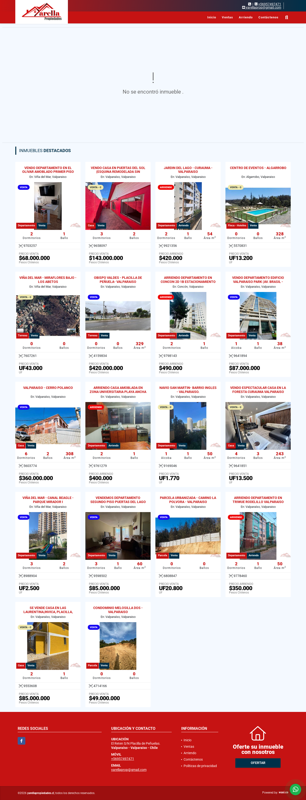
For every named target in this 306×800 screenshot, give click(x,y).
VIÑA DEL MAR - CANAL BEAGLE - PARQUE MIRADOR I (48, 500)
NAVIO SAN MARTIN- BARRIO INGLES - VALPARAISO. (188, 390)
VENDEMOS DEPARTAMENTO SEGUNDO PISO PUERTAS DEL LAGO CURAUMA (118, 502)
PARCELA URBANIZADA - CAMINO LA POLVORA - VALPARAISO (188, 500)
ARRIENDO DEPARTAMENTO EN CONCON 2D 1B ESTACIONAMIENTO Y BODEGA (188, 282)
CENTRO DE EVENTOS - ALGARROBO (258, 168)
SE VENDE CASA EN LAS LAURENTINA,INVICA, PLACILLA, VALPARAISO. (48, 612)
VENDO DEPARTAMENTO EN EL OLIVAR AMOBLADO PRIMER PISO (48, 170)
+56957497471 (269, 4)
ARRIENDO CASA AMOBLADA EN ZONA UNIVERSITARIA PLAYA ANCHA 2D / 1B (118, 392)
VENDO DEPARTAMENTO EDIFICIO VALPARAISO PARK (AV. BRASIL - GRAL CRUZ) (258, 282)
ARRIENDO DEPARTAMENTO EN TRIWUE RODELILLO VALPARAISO (258, 500)
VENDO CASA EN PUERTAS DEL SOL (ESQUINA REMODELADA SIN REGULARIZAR (118, 172)
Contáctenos (268, 17)
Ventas (227, 17)
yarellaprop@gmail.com (129, 770)
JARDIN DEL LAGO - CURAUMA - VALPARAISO (188, 170)
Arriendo (246, 17)
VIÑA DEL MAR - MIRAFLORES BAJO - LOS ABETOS (47, 280)
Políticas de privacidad (200, 766)
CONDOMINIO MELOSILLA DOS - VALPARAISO (118, 610)
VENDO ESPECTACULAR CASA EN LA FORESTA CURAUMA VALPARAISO (258, 390)
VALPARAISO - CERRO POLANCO (48, 388)
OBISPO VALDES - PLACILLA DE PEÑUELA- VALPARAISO (118, 280)
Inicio (211, 17)
